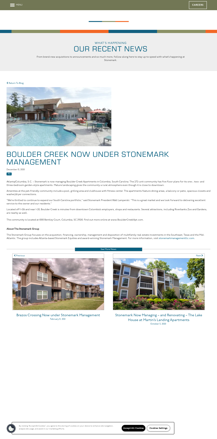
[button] (198, 5)
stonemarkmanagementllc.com (176, 238)
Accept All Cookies (133, 428)
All (9, 174)
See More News (108, 249)
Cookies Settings (158, 428)
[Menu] (16, 5)
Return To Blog (15, 83)
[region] (93, 428)
